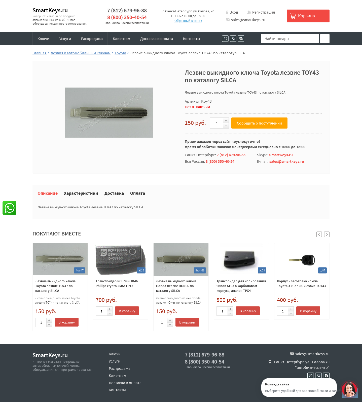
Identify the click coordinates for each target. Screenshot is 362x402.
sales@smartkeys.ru (248, 19)
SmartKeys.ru (50, 10)
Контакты (191, 38)
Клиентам (121, 38)
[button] (327, 234)
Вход (234, 12)
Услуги (65, 38)
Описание (48, 192)
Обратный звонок (188, 20)
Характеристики (81, 192)
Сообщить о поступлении (259, 123)
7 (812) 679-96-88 (127, 10)
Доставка (114, 192)
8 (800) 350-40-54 (127, 17)
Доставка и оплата (156, 38)
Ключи (43, 38)
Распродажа (92, 38)
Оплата (137, 192)
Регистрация (263, 12)
